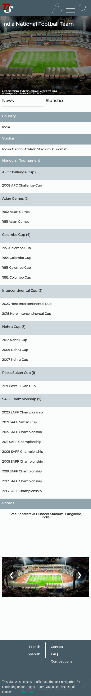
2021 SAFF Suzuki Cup (19, 422)
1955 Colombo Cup (16, 248)
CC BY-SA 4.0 (36, 93)
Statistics (55, 100)
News (8, 100)
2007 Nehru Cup (15, 360)
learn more (26, 691)
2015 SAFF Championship (22, 432)
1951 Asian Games (15, 222)
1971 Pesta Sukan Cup (19, 386)
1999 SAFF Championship (22, 471)
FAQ (54, 654)
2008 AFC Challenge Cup (22, 185)
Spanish (34, 654)
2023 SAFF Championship (22, 412)
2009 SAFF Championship (22, 452)
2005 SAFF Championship (22, 461)
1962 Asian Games (16, 212)
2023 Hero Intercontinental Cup (26, 304)
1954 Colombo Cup (16, 258)
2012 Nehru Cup (14, 340)
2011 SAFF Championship (21, 442)
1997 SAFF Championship (22, 481)
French (34, 647)
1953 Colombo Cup (16, 268)
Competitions (61, 661)
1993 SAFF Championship (22, 491)
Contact (57, 647)
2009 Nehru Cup (15, 350)
